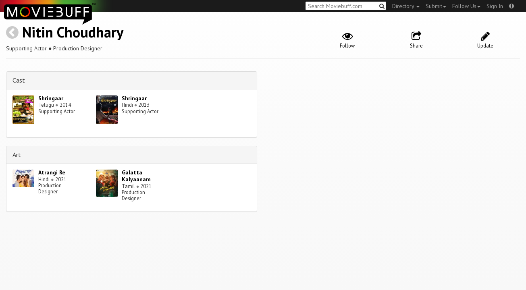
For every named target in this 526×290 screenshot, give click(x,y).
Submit (436, 6)
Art (16, 155)
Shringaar (50, 98)
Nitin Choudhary (72, 32)
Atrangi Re (51, 172)
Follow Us (466, 6)
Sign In (494, 6)
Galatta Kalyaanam (136, 176)
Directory (406, 6)
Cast (18, 80)
